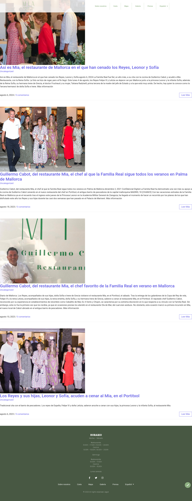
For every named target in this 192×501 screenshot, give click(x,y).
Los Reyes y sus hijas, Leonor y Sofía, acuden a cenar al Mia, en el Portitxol (69, 395)
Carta (115, 6)
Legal (107, 492)
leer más (185, 95)
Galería (138, 6)
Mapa (126, 6)
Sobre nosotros (101, 6)
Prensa (150, 6)
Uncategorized (6, 71)
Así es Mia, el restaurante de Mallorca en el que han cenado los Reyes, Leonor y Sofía (79, 67)
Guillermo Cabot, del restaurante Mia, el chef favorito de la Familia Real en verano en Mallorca (87, 285)
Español (164, 6)
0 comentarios (22, 95)
